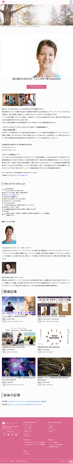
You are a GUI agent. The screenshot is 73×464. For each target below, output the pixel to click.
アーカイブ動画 (53, 443)
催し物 (51, 431)
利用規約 (12, 461)
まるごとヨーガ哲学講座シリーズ (58, 445)
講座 (51, 427)
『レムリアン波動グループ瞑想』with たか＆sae (15, 317)
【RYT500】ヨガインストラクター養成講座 (35, 445)
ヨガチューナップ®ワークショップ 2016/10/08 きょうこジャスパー (26, 405)
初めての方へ (28, 436)
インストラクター (29, 429)
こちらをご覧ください (22, 176)
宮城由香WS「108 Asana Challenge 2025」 (14, 347)
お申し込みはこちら (36, 87)
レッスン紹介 (28, 427)
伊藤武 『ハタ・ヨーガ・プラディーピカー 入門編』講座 (52, 317)
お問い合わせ (10, 432)
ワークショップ (14, 26)
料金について (28, 431)
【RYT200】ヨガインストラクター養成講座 (35, 443)
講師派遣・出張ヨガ (54, 447)
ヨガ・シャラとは (29, 425)
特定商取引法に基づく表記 (22, 461)
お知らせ (27, 454)
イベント (8, 26)
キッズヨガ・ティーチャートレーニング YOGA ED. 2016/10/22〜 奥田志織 (28, 402)
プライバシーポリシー (4, 461)
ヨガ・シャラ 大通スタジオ (13, 195)
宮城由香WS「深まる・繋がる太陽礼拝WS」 (50, 347)
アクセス (27, 434)
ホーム (3, 26)
